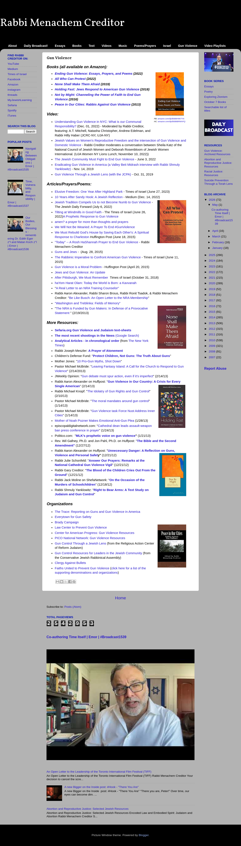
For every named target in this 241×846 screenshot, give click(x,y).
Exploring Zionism (215, 96)
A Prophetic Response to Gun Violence (90, 216)
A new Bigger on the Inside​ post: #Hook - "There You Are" (101, 787)
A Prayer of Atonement (105, 350)
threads (12, 94)
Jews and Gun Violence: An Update (80, 272)
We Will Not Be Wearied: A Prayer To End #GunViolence (95, 227)
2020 (212, 283)
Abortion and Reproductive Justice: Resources (218, 163)
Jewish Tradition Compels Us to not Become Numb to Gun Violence (103, 202)
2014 (212, 317)
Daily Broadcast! (36, 45)
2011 (212, 334)
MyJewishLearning (20, 100)
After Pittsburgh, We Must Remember (81, 277)
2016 (212, 306)
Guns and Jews (66, 252)
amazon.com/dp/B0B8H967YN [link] (171, 119)
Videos (107, 45)
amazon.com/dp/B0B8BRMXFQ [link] (171, 121)
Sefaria (12, 105)
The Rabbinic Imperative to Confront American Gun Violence (98, 257)
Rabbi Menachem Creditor (62, 23)
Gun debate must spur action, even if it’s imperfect (117, 376)
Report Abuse (215, 368)
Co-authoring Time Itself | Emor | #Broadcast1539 (86, 637)
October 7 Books (215, 102)
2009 (212, 345)
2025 (212, 255)
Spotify (12, 110)
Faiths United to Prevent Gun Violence (82, 568)
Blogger (144, 835)
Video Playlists (215, 45)
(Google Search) (97, 335)
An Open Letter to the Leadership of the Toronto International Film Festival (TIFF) (99, 771)
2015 (212, 311)
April (215, 230)
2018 (212, 294)
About (12, 45)
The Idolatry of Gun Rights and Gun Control (118, 391)
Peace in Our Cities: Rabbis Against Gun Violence (92, 104)
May (215, 204)
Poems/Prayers (145, 45)
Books (77, 45)
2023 (212, 266)
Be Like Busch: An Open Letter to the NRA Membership (108, 298)
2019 (212, 289)
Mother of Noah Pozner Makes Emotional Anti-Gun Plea (94, 420)
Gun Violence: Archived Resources (217, 152)
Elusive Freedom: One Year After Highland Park (89, 191)
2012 (212, 328)
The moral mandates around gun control (120, 401)
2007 (212, 357)
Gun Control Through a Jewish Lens (80, 543)
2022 (212, 272)
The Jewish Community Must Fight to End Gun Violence (94, 159)
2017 (212, 300)
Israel (167, 45)
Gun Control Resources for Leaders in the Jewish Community (98, 553)
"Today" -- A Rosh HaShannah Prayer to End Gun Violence (96, 242)
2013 (212, 323)
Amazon (13, 84)
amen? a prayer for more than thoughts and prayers (91, 222)
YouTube (13, 63)
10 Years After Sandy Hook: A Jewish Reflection (89, 197)
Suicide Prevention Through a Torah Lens (218, 182)
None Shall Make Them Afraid (77, 84)
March (216, 236)
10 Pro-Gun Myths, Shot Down (99, 361)
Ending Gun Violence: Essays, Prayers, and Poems (93, 73)
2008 (212, 351)
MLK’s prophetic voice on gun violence (105, 435)
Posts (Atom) (72, 606)
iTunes (12, 115)
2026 (212, 199)
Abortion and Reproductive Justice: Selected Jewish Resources (88, 808)
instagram (14, 89)
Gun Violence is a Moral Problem (78, 267)
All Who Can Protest (70, 78)
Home (120, 598)
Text (92, 45)
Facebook (14, 79)
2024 (212, 260)
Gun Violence (187, 45)
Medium (13, 69)
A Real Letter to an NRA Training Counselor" (87, 288)
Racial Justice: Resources (213, 173)
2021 (212, 277)
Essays (60, 45)
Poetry (208, 91)
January (217, 247)
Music (123, 45)
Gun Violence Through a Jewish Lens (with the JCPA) (93, 174)
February (218, 242)
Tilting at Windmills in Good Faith (78, 212)
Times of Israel (17, 74)
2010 (212, 340)
